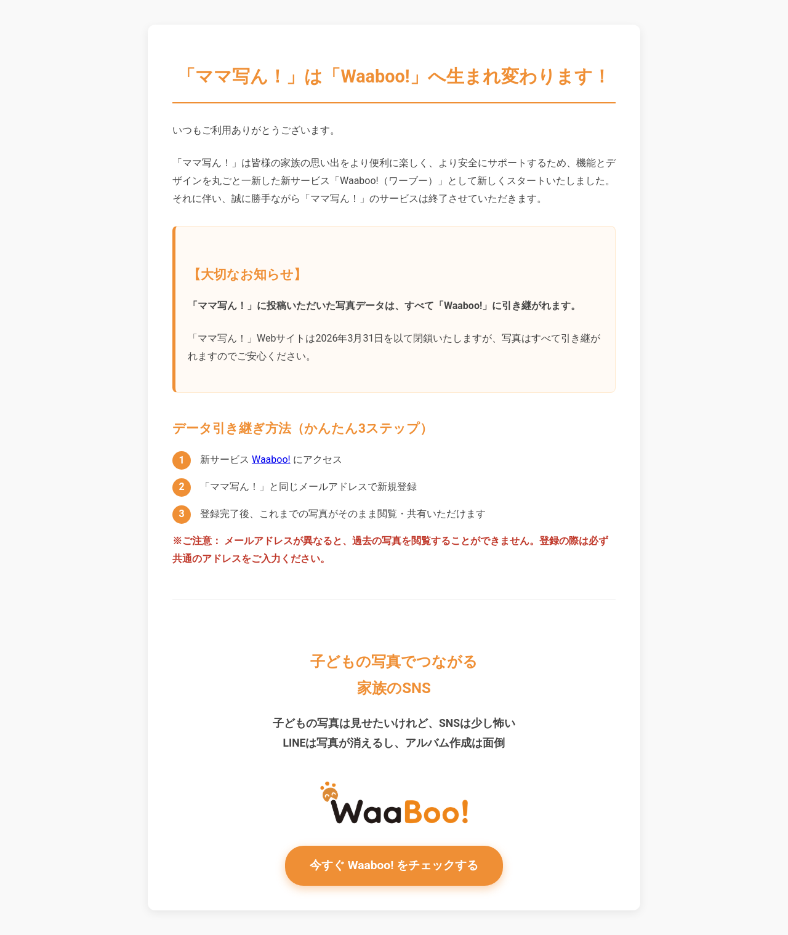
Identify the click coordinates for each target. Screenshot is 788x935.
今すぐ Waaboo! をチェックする (394, 865)
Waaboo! (271, 459)
